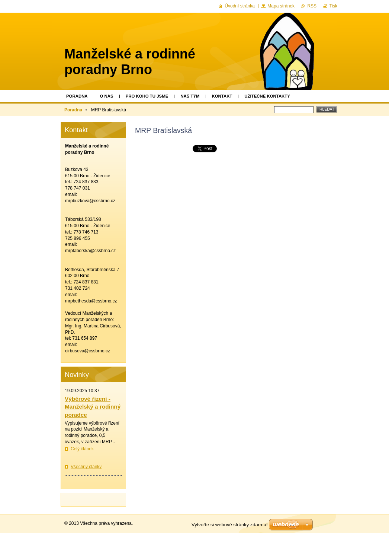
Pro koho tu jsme (147, 96)
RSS (311, 6)
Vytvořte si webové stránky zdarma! (230, 524)
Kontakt (222, 96)
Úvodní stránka (240, 6)
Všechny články (86, 466)
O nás (106, 96)
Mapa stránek (281, 6)
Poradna (77, 96)
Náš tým (189, 96)
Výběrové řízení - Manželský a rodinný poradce (92, 407)
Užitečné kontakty (267, 96)
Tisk (333, 6)
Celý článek (82, 448)
